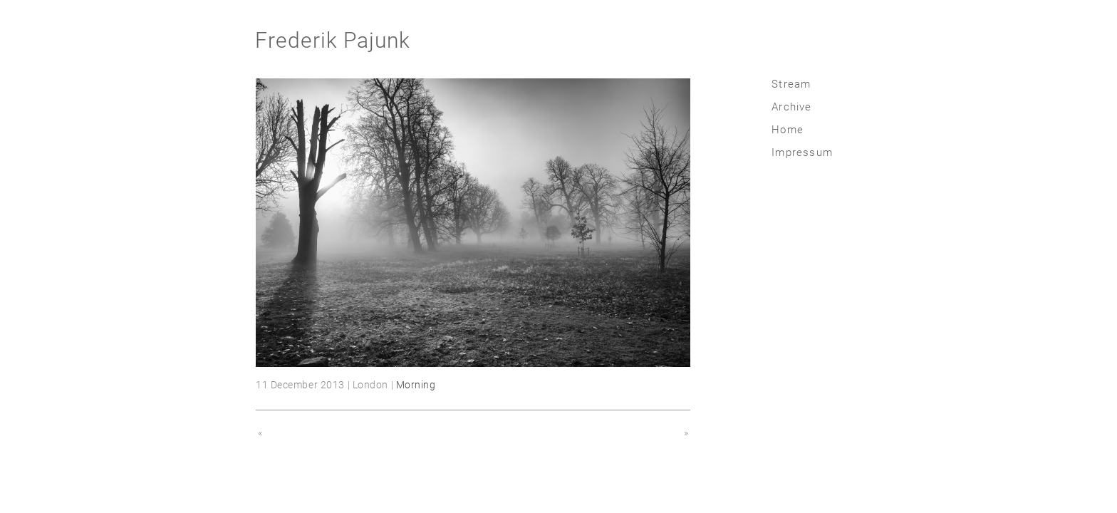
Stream (791, 84)
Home (787, 129)
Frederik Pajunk (332, 40)
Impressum (802, 152)
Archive (791, 106)
